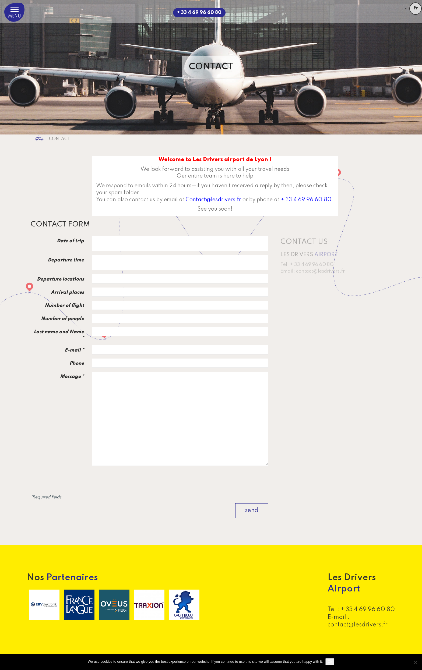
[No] (415, 662)
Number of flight (64, 305)
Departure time (66, 260)
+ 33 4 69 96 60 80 (199, 12)
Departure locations (60, 279)
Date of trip (70, 241)
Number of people (62, 318)
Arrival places (67, 292)
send (251, 510)
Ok (330, 662)
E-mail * (74, 350)
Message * (72, 376)
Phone (76, 363)
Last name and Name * (59, 335)
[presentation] (227, 480)
